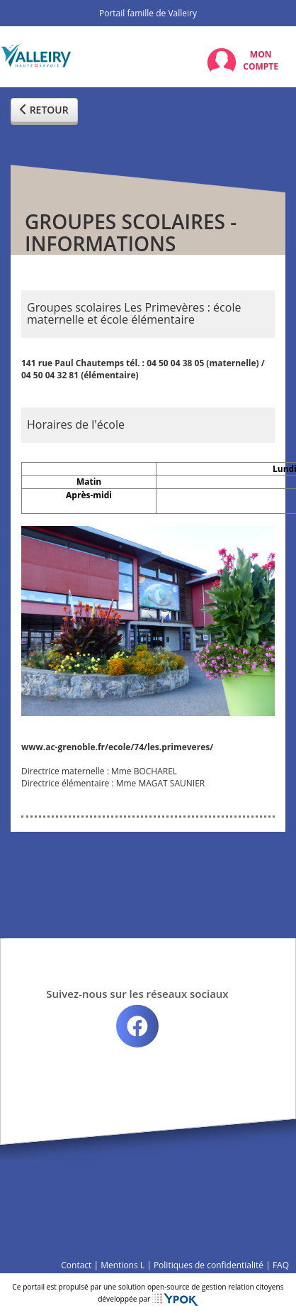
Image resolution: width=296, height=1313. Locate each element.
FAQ (281, 1265)
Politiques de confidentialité (208, 1265)
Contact (76, 1265)
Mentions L (122, 1265)
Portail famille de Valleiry (148, 13)
